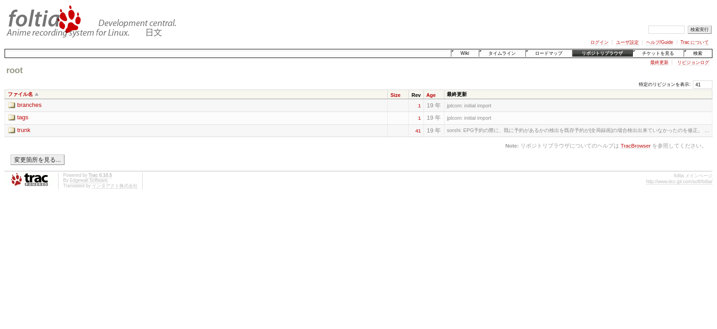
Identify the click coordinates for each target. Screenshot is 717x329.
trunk (24, 130)
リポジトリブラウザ (602, 53)
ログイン (599, 42)
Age (431, 95)
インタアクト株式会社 (115, 185)
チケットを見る (658, 53)
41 (418, 130)
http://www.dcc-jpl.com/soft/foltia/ (679, 181)
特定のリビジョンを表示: (664, 84)
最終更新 (659, 62)
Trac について (694, 42)
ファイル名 (20, 94)
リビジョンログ (693, 62)
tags (23, 117)
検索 (697, 53)
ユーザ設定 (627, 42)
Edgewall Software (88, 180)
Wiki (464, 53)
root (14, 70)
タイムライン (502, 53)
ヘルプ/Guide (659, 42)
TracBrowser (636, 146)
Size (396, 95)
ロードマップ (548, 53)
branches (29, 104)
